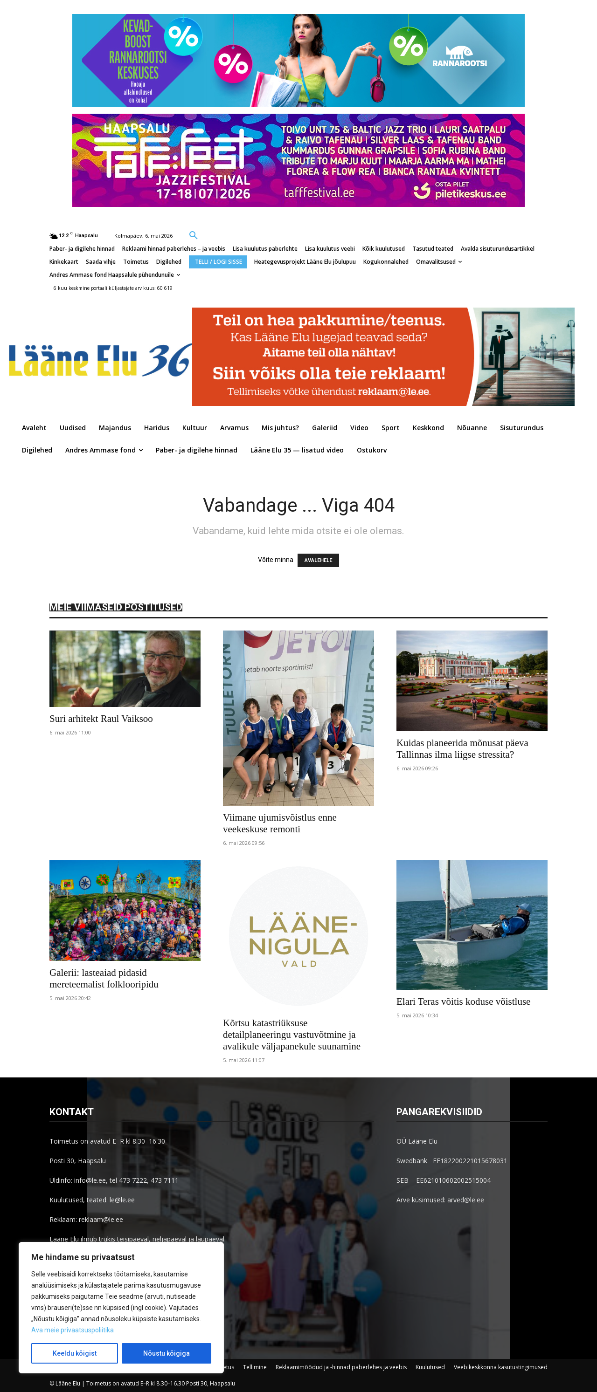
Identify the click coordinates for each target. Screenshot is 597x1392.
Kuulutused (430, 1367)
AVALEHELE (318, 560)
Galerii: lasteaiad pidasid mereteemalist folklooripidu (104, 978)
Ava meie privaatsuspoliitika (72, 1330)
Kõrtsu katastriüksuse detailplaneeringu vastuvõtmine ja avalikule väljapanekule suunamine (292, 1034)
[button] (193, 235)
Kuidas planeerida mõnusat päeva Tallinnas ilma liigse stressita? (462, 748)
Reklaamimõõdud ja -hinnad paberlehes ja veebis (341, 1367)
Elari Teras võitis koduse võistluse (463, 1001)
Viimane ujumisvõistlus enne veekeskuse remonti (280, 823)
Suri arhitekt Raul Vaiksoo (101, 718)
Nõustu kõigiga (166, 1353)
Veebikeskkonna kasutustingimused (501, 1367)
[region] (121, 1307)
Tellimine (255, 1367)
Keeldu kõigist (75, 1353)
